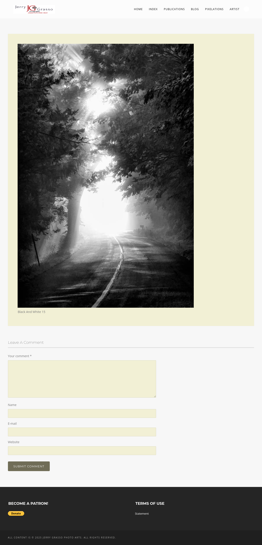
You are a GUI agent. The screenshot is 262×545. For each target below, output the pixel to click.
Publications (174, 9)
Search (246, 9)
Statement (142, 514)
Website (13, 442)
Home (138, 9)
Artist (234, 9)
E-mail (12, 423)
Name (12, 405)
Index (153, 9)
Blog (195, 9)
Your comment (20, 356)
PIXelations (214, 9)
